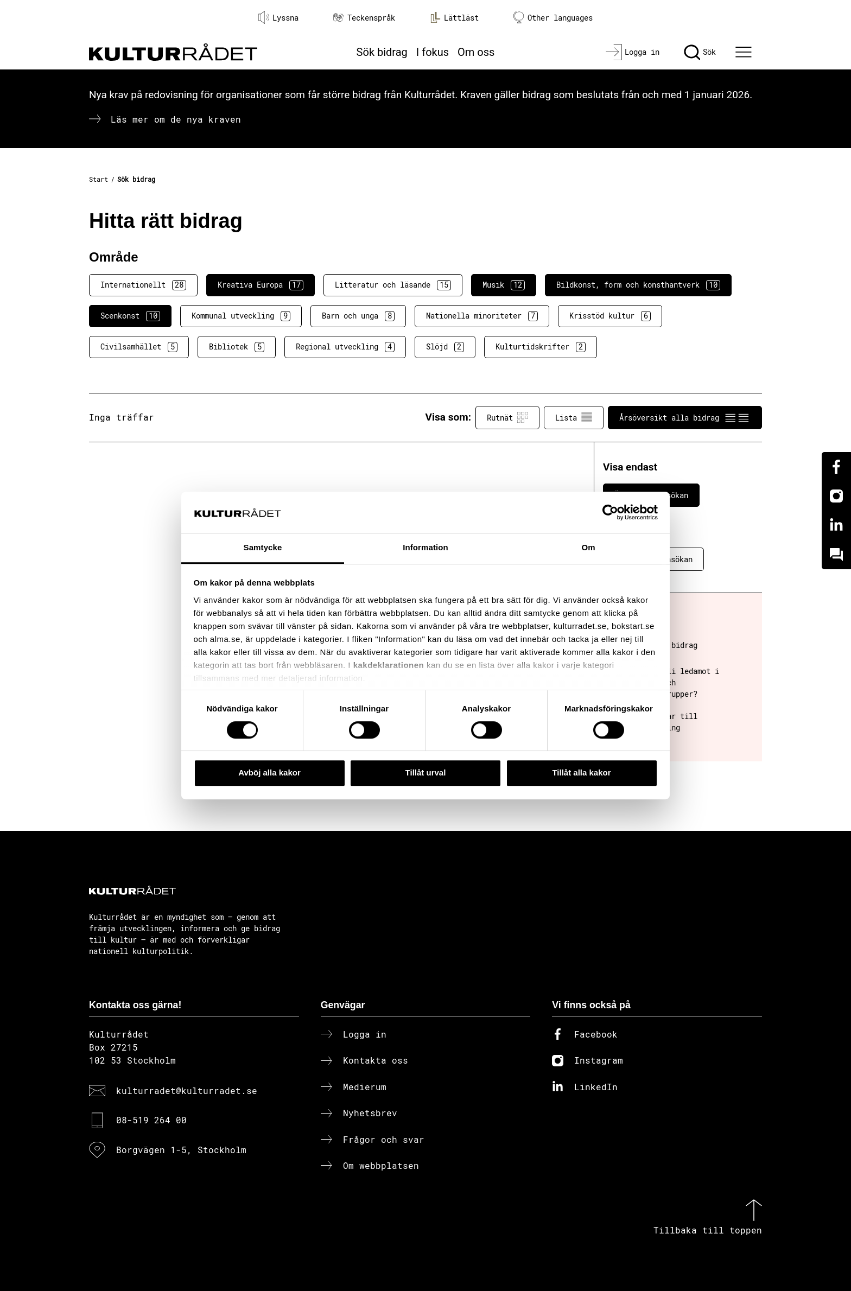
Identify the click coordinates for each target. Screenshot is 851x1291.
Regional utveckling (345, 346)
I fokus (432, 52)
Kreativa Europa (260, 284)
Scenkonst (130, 315)
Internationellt (143, 284)
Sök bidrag (382, 52)
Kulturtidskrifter (541, 346)
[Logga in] (632, 52)
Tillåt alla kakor (581, 772)
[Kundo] (836, 554)
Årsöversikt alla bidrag (685, 417)
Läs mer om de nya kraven (176, 119)
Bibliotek (236, 346)
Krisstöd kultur (610, 315)
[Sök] (700, 52)
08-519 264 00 (151, 1119)
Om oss (476, 52)
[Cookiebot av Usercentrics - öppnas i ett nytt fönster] (610, 512)
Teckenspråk (364, 17)
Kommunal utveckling (241, 315)
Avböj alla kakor (269, 772)
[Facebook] (836, 466)
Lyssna (278, 17)
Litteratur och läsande (393, 284)
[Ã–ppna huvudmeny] (745, 52)
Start (98, 179)
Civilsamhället (138, 346)
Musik (503, 284)
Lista (573, 417)
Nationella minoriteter (482, 315)
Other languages (553, 17)
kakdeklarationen (388, 665)
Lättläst (454, 17)
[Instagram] (836, 496)
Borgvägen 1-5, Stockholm (181, 1149)
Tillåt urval (425, 772)
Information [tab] (425, 547)
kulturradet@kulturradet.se (186, 1090)
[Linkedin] (836, 525)
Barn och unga (358, 315)
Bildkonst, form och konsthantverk (638, 284)
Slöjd (445, 346)
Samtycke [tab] (263, 547)
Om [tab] (588, 547)
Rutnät (507, 417)
